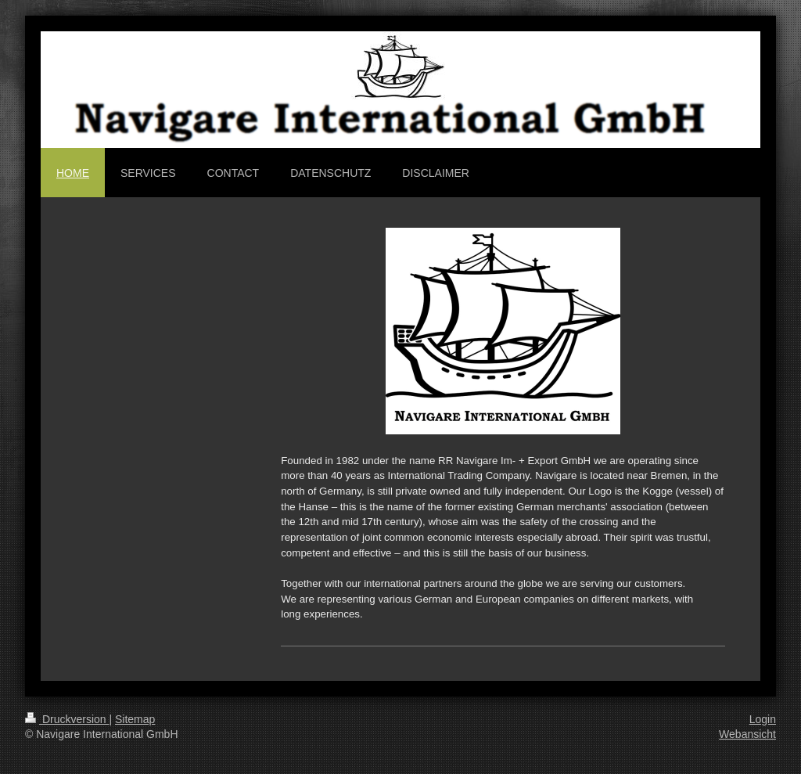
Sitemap (135, 719)
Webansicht (747, 734)
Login (762, 719)
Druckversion (67, 719)
